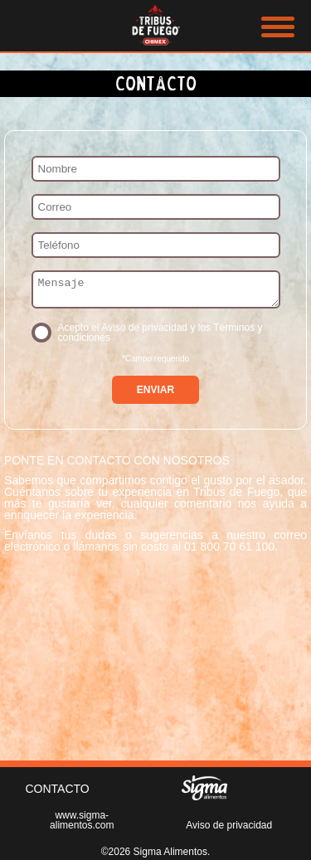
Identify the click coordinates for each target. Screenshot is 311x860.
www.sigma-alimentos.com (82, 820)
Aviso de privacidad (229, 825)
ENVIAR (155, 395)
